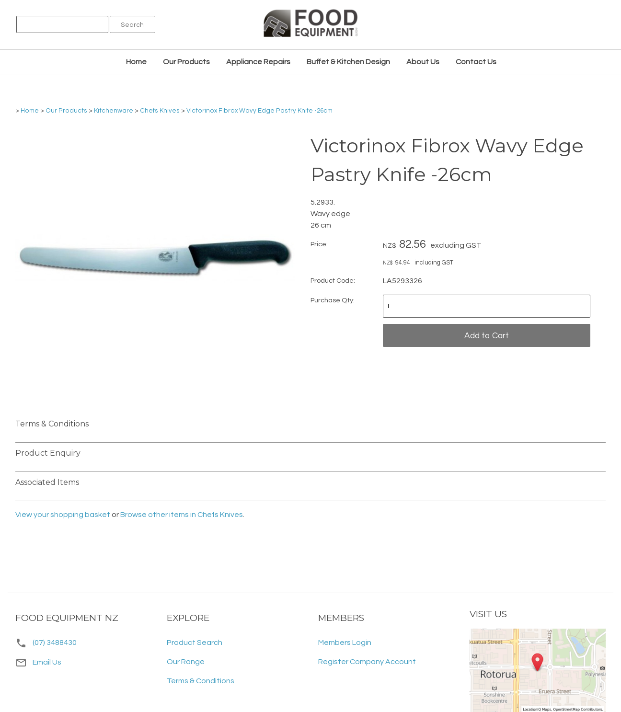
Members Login (344, 642)
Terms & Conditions (200, 681)
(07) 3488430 (55, 642)
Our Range (186, 662)
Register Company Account (367, 662)
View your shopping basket (62, 514)
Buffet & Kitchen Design (348, 62)
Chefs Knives (160, 110)
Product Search (194, 642)
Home (136, 62)
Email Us (38, 662)
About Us (422, 62)
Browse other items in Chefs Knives (181, 514)
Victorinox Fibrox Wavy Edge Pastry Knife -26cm (259, 110)
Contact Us (476, 62)
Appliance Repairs (258, 62)
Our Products (186, 62)
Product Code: (332, 280)
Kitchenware (113, 110)
